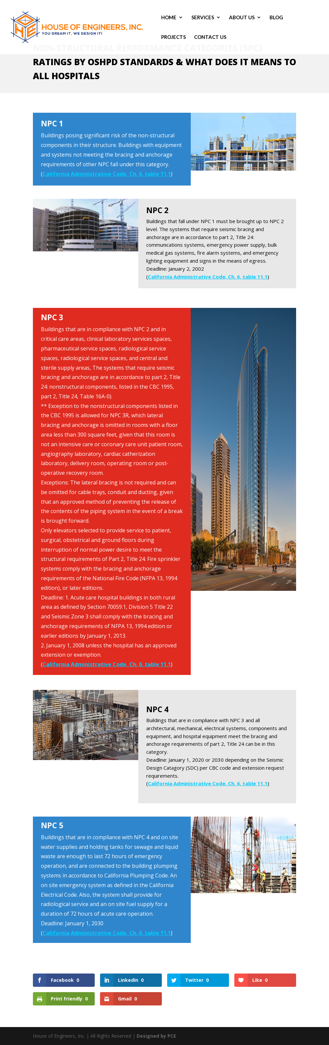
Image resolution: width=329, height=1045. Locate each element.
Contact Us (210, 37)
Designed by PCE (156, 1036)
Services (202, 17)
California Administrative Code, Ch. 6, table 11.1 (107, 174)
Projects (173, 37)
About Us (242, 17)
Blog (276, 17)
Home (168, 17)
